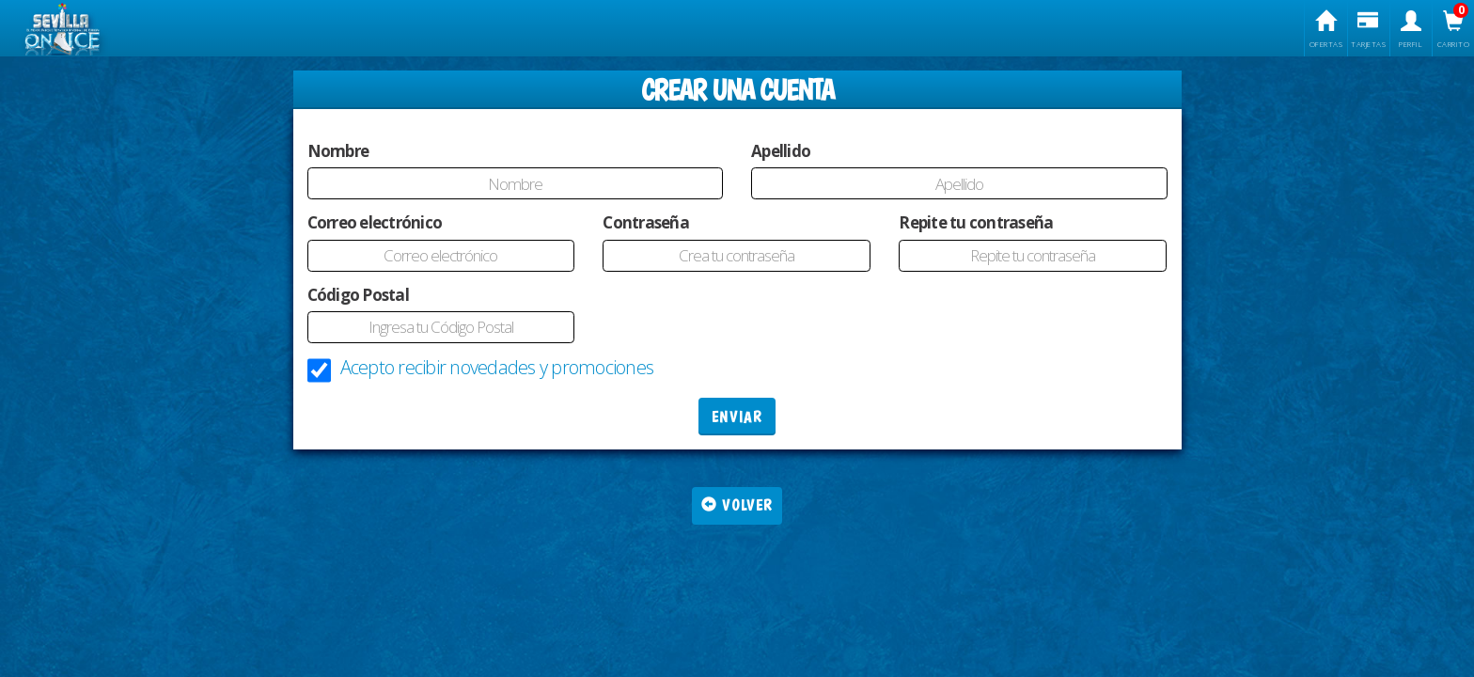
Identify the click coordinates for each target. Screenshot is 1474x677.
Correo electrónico (375, 222)
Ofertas (1325, 29)
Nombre (338, 151)
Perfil (1411, 29)
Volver (737, 505)
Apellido (780, 151)
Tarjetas (1368, 29)
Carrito (1453, 29)
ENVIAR (737, 417)
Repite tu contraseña (976, 222)
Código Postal (358, 295)
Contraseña (646, 222)
